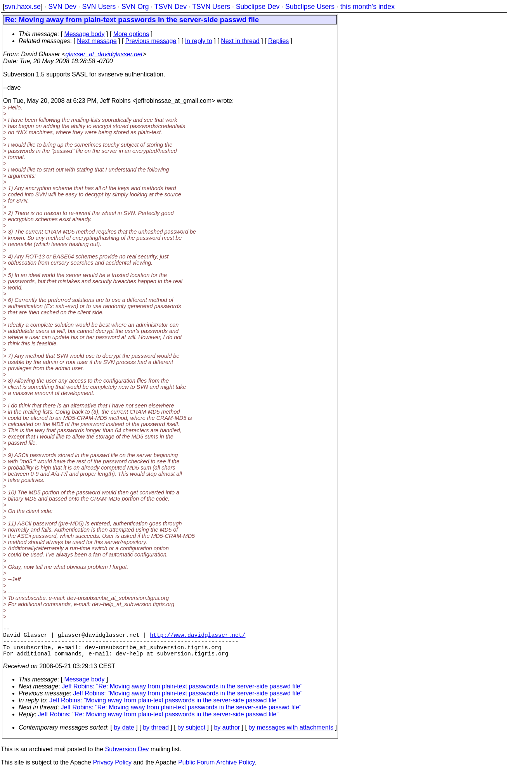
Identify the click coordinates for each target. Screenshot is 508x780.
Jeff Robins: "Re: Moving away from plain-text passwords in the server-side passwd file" (182, 694)
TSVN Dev (170, 6)
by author (227, 735)
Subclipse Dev (257, 6)
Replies (278, 41)
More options (131, 34)
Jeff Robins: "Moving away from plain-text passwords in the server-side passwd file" (188, 701)
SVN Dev (62, 6)
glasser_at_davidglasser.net (103, 54)
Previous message (151, 41)
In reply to (198, 41)
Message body (84, 34)
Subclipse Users (310, 6)
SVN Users (99, 6)
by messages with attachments (290, 735)
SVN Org (135, 6)
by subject (191, 735)
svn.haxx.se (23, 6)
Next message (96, 41)
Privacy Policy (112, 770)
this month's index (367, 6)
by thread (156, 735)
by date (124, 735)
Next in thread (240, 41)
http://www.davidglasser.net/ (197, 637)
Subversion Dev (127, 757)
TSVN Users (211, 6)
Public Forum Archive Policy (216, 770)
